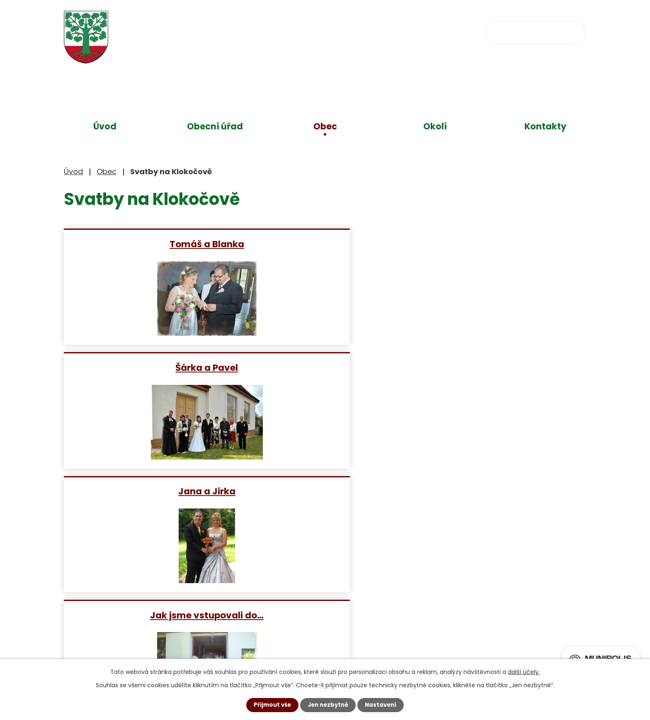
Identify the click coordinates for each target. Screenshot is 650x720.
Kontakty (545, 126)
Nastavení (383, 705)
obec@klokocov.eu (405, 31)
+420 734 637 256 (307, 31)
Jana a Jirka (500, 244)
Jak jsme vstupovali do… (148, 367)
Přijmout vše (270, 705)
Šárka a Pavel (324, 244)
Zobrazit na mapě (419, 616)
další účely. (524, 671)
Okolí (435, 126)
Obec (325, 126)
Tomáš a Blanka (148, 244)
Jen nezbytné (328, 705)
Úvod (104, 126)
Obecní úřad (215, 126)
